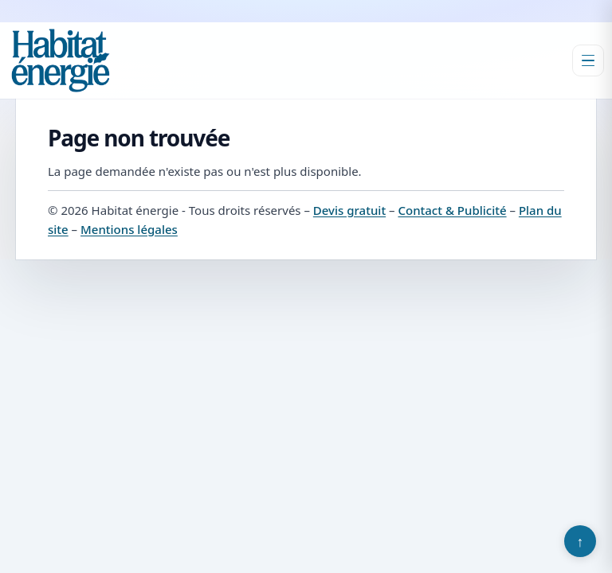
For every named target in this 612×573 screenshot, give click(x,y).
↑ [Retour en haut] (580, 541)
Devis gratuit (349, 210)
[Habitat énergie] (60, 60)
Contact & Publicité (452, 210)
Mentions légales (129, 229)
